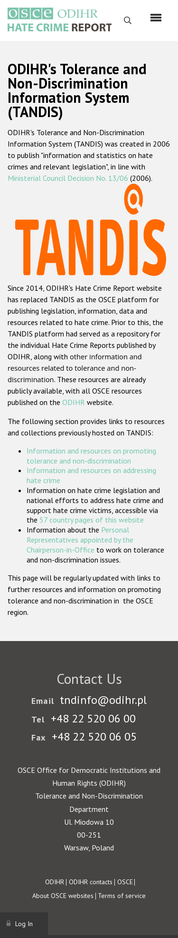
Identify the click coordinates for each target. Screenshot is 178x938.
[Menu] (156, 17)
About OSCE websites (63, 895)
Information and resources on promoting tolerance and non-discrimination (91, 455)
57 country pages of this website (91, 519)
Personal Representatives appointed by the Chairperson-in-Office (80, 539)
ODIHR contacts (90, 882)
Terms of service (122, 895)
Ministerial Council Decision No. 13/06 (68, 178)
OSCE (125, 882)
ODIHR (73, 402)
